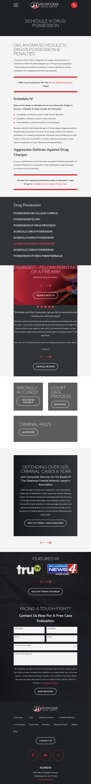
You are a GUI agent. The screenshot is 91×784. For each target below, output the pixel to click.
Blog (16, 731)
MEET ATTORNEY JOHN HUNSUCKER (45, 523)
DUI (31, 717)
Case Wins (34, 724)
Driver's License (46, 717)
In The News (19, 724)
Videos (74, 724)
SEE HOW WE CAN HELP (28, 401)
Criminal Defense (67, 717)
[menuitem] (45, 213)
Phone (17, 637)
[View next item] (48, 285)
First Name (19, 629)
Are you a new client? (23, 646)
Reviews (46, 724)
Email (50, 637)
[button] (74, 5)
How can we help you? (23, 654)
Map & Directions (45, 779)
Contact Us (45, 740)
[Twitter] (58, 755)
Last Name (52, 629)
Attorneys (18, 717)
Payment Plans (60, 724)
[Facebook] (32, 755)
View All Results (45, 295)
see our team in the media (45, 591)
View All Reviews (45, 366)
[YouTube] (45, 755)
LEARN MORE (28, 432)
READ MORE (60, 404)
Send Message (45, 691)
